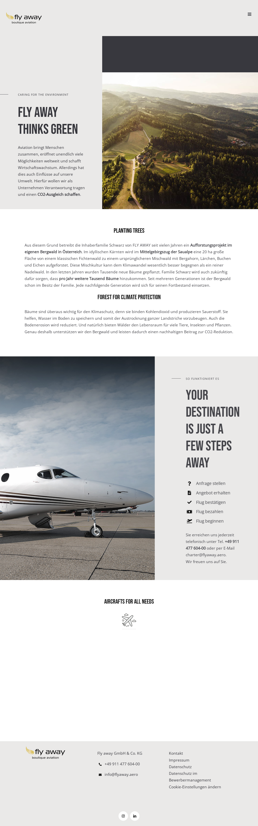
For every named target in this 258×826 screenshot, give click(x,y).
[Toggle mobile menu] (250, 14)
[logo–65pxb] (45, 748)
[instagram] (123, 816)
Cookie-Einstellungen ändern (195, 787)
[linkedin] (134, 816)
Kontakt (176, 753)
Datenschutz (180, 766)
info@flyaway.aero (117, 774)
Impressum (179, 760)
